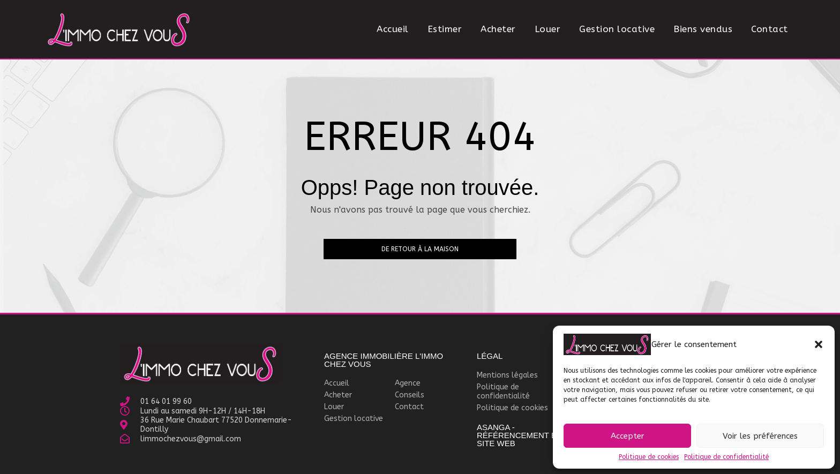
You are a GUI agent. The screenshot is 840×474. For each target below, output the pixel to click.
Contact (769, 29)
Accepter (627, 436)
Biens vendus (702, 29)
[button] (818, 344)
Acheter (498, 29)
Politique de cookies (649, 457)
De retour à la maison (420, 249)
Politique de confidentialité (726, 457)
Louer (548, 29)
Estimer (445, 29)
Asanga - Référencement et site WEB (519, 435)
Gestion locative (617, 29)
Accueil (393, 29)
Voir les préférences (760, 436)
